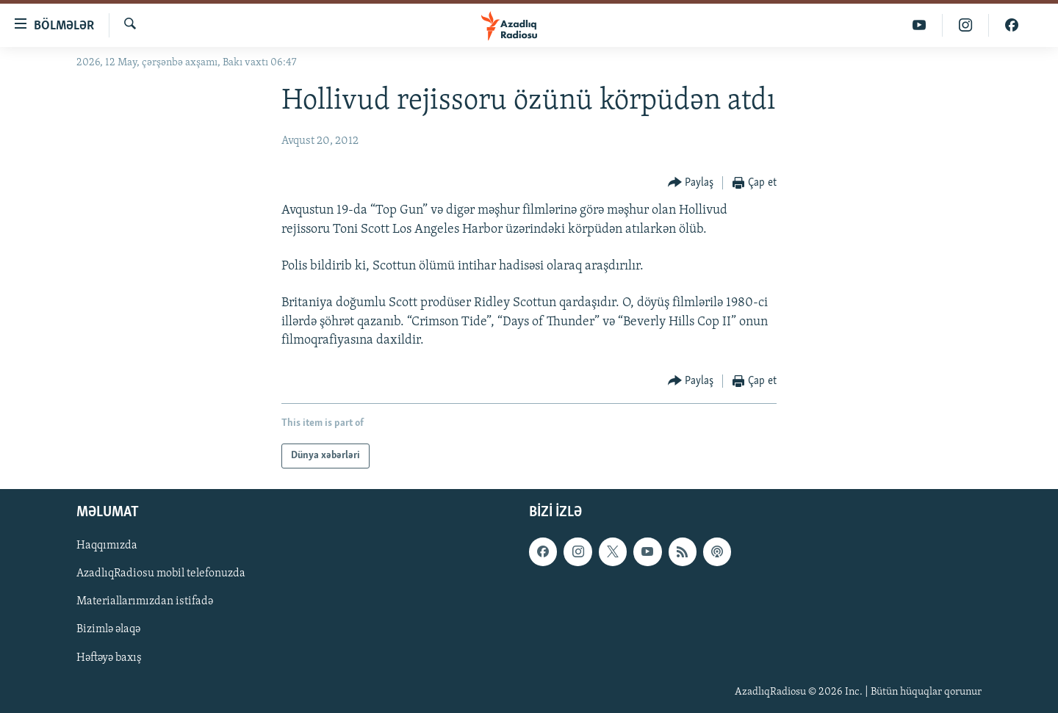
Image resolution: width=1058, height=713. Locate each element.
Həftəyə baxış (109, 658)
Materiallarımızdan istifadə (144, 601)
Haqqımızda (106, 545)
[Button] (691, 183)
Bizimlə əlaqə (108, 630)
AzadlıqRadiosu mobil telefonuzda (160, 573)
